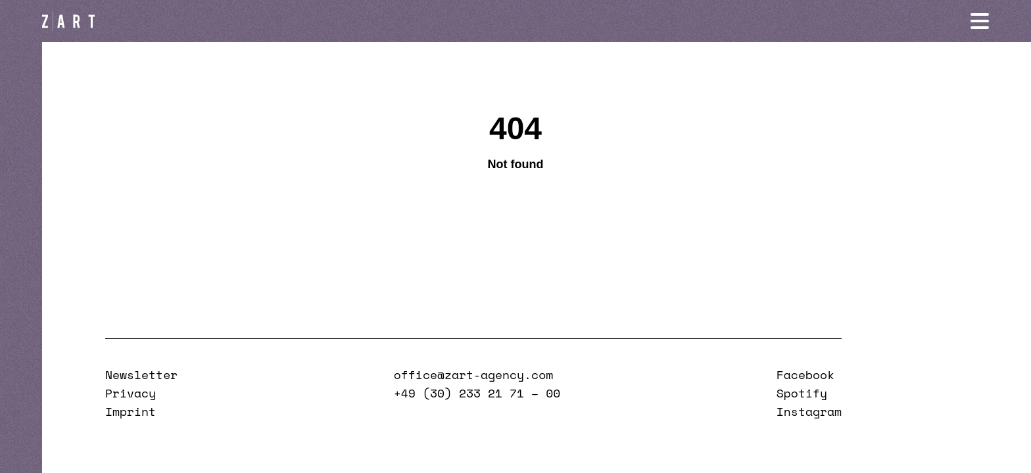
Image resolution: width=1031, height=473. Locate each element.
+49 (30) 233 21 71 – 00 (477, 392)
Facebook (805, 374)
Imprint (130, 411)
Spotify (802, 392)
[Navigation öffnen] (980, 21)
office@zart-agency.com (473, 374)
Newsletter (141, 374)
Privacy (130, 392)
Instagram (809, 411)
